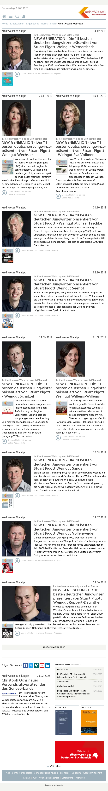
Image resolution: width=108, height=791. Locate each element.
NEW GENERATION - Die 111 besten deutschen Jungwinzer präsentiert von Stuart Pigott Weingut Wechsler (27, 149)
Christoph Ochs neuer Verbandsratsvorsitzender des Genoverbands (23, 684)
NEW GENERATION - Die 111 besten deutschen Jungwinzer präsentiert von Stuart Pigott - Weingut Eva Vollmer (81, 149)
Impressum (80, 778)
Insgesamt (77, 665)
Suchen (17, 18)
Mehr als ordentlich (65, 686)
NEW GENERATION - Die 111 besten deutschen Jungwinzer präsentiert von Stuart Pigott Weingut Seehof (66, 284)
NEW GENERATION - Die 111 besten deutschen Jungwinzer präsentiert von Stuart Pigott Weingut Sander (66, 464)
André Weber (63, 681)
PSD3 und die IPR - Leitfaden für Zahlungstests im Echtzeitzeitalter (72, 676)
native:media (58, 785)
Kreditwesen (17, 24)
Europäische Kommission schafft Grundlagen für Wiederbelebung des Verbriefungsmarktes (73, 693)
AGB (34, 778)
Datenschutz (67, 778)
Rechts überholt (64, 669)
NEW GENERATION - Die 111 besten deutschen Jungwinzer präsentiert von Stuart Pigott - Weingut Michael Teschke (68, 219)
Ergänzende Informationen (41, 24)
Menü (11, 18)
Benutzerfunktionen (24, 18)
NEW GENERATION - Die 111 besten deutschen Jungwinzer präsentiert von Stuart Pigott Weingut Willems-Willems (81, 390)
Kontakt (26, 778)
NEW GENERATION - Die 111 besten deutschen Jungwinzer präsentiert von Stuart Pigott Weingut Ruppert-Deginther (78, 596)
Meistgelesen (62, 665)
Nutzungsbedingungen (49, 778)
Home (5, 24)
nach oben (55, 766)
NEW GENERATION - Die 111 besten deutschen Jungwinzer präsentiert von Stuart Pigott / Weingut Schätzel (27, 390)
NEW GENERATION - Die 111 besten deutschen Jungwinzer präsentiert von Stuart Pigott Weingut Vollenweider (66, 529)
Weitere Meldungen (54, 647)
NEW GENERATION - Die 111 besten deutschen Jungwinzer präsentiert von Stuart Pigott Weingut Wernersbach (66, 43)
